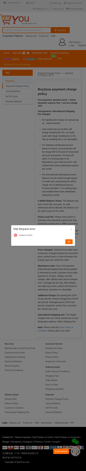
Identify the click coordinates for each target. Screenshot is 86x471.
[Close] (71, 229)
